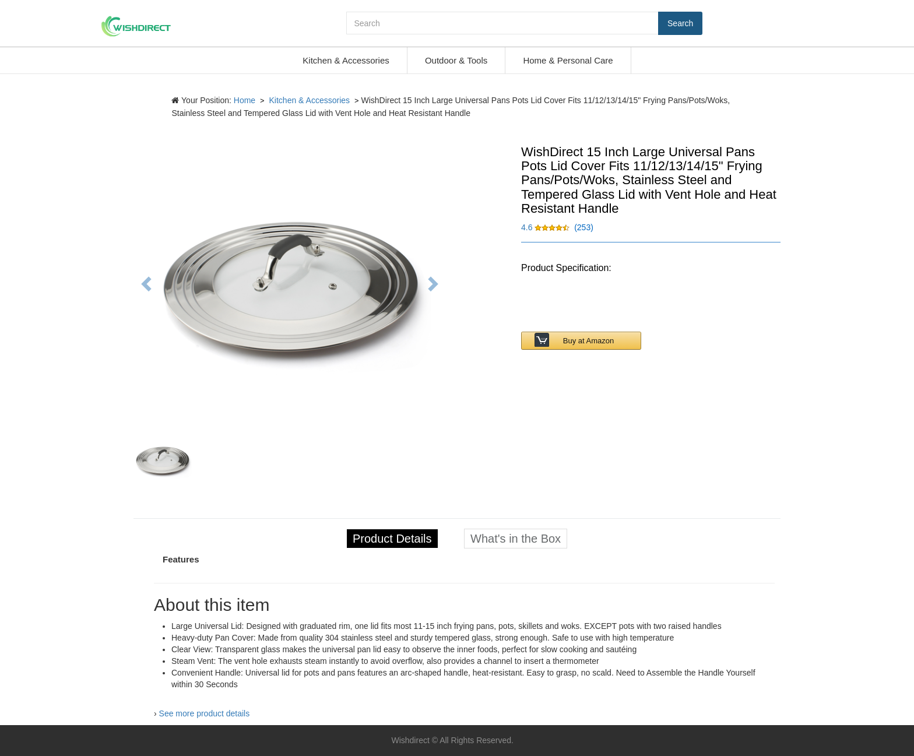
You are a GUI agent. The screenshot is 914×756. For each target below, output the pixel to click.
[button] (546, 227)
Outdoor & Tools (456, 60)
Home (244, 100)
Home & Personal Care (568, 60)
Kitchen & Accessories (346, 60)
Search (680, 23)
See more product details (204, 713)
